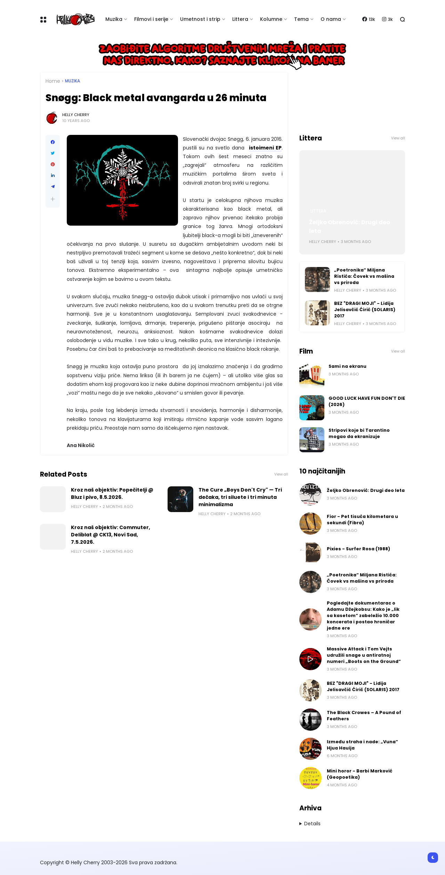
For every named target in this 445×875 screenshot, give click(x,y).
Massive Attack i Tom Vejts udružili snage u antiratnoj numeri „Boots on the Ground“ (364, 655)
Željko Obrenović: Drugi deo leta (349, 226)
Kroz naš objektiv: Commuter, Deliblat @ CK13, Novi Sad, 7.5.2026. (110, 534)
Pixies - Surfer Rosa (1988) (358, 549)
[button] (53, 199)
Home (53, 81)
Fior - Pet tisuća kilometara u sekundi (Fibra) (362, 519)
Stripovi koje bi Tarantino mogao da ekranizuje (359, 433)
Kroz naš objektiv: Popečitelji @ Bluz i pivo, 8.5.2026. (112, 493)
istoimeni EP (265, 147)
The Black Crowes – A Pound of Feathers (364, 716)
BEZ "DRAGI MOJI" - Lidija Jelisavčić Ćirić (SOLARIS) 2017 (364, 309)
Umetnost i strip (200, 19)
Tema (301, 19)
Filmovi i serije (151, 19)
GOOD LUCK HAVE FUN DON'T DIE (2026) (367, 401)
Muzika (113, 19)
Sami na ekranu (347, 366)
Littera (240, 19)
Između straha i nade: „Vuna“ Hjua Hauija (362, 745)
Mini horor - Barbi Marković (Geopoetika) (360, 774)
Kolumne (271, 19)
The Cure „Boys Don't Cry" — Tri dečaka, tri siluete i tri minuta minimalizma (240, 497)
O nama (331, 19)
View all (281, 474)
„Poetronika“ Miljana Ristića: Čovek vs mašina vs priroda (364, 276)
